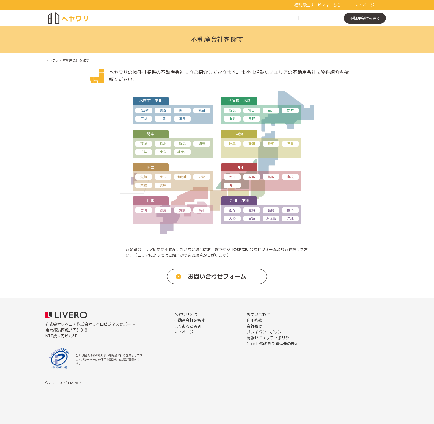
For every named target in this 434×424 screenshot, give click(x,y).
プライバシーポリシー (266, 332)
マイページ (364, 4)
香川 (143, 210)
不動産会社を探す (364, 18)
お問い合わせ (258, 314)
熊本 (290, 210)
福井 (290, 110)
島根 (290, 176)
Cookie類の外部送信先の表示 (273, 343)
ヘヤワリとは (281, 18)
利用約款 (254, 320)
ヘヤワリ (52, 60)
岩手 (182, 110)
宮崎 (251, 218)
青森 (163, 110)
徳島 (163, 210)
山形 (163, 118)
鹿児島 (271, 218)
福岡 (232, 210)
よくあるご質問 (318, 18)
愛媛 (182, 210)
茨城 (143, 143)
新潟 (232, 110)
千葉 (143, 152)
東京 (163, 152)
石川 (271, 110)
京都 (201, 176)
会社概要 (254, 326)
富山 (251, 110)
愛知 (271, 143)
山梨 (232, 118)
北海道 (144, 110)
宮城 (143, 118)
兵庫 (163, 185)
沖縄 (290, 218)
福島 (182, 118)
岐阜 (232, 143)
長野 (251, 118)
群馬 (182, 143)
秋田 (201, 110)
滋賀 (143, 176)
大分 (232, 218)
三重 (290, 143)
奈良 (163, 176)
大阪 (143, 185)
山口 (232, 185)
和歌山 (182, 176)
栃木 (163, 143)
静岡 (251, 143)
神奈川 (182, 152)
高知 (201, 210)
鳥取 (271, 176)
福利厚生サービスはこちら (317, 4)
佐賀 (251, 210)
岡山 (232, 176)
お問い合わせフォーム (217, 276)
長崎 (271, 210)
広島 (251, 176)
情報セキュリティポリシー (270, 337)
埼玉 (201, 143)
